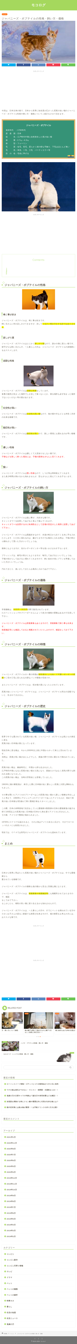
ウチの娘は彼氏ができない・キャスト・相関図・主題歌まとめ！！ (32, 1090)
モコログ (38, 5)
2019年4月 (11, 1225)
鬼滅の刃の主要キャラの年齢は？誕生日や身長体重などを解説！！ (32, 1096)
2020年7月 (11, 1155)
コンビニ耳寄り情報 (15, 1266)
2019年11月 (12, 1184)
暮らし (9, 1307)
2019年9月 (11, 1196)
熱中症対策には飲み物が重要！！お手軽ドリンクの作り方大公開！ (32, 1107)
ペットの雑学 (12, 1295)
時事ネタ (10, 1301)
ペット (4, 14)
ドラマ (9, 1277)
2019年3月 (11, 1230)
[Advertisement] (38, 89)
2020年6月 (11, 1160)
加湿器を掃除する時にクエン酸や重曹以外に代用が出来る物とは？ (32, 1101)
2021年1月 (11, 1137)
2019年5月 (11, 1219)
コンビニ (10, 1254)
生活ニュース (12, 1318)
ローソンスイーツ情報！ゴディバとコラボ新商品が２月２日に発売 (32, 1084)
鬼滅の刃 (10, 1324)
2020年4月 (11, 1172)
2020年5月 (11, 1166)
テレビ (9, 1272)
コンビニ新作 (12, 1260)
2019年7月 (11, 1207)
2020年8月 (11, 1149)
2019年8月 (11, 1201)
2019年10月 (12, 1190)
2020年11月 (12, 1143)
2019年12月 (12, 1178)
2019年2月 (11, 1236)
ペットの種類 (12, 1289)
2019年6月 (11, 1213)
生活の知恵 (11, 1313)
